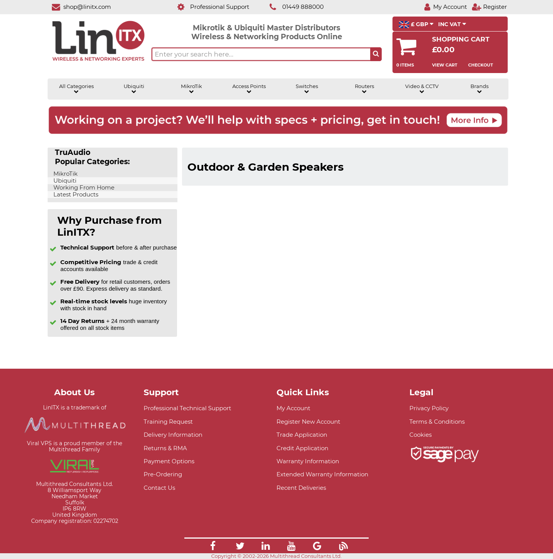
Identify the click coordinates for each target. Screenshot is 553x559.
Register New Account (308, 421)
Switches (307, 88)
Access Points (249, 88)
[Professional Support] (209, 6)
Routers (364, 88)
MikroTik (191, 88)
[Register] (489, 6)
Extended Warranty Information (322, 474)
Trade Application (301, 434)
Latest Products (75, 194)
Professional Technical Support (187, 408)
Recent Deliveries (301, 487)
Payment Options (169, 461)
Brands (479, 88)
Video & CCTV (422, 88)
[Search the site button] (376, 54)
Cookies (420, 434)
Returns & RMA (165, 448)
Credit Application (302, 448)
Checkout (480, 65)
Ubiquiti (134, 88)
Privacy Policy (429, 408)
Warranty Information (307, 461)
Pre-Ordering (163, 474)
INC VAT (452, 24)
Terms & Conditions (437, 421)
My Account (293, 408)
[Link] (212, 547)
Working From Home (83, 187)
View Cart (444, 65)
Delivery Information (173, 434)
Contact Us (159, 487)
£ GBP (416, 24)
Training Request (168, 421)
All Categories (76, 88)
